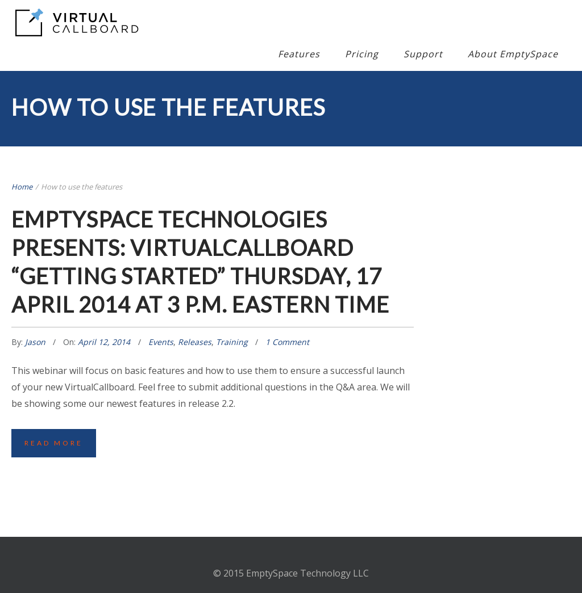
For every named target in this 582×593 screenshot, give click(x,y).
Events (160, 342)
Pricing (362, 54)
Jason (36, 342)
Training (232, 342)
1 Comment (287, 342)
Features (299, 54)
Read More (53, 443)
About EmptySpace (513, 54)
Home (21, 187)
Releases (194, 342)
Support (423, 54)
